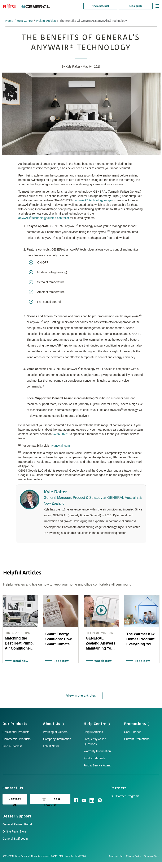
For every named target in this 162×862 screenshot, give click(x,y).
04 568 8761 (60, 434)
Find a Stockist (100, 6)
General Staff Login (15, 838)
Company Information (57, 739)
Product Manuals (95, 758)
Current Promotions (136, 739)
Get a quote (136, 6)
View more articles (81, 696)
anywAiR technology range (93, 200)
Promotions (135, 723)
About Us (51, 723)
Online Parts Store (14, 831)
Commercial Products (17, 739)
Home (9, 20)
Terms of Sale (151, 856)
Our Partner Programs (124, 796)
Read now (20, 661)
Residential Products (16, 732)
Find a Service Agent (97, 765)
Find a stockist (50, 800)
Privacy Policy (135, 856)
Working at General (55, 732)
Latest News (51, 746)
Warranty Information (97, 751)
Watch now (102, 661)
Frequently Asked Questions (95, 741)
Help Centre (25, 20)
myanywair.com (60, 445)
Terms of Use (117, 856)
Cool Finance (132, 732)
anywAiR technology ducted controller (43, 218)
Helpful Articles (46, 20)
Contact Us (15, 800)
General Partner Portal (17, 824)
